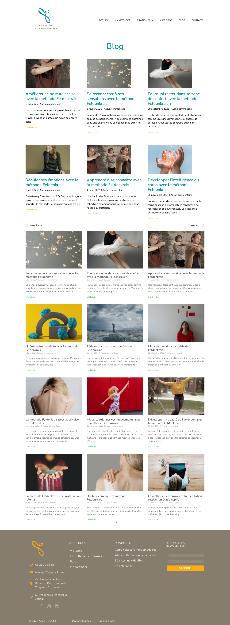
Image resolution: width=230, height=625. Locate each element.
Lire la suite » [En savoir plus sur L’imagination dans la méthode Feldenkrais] (153, 370)
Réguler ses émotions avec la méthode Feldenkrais (52, 182)
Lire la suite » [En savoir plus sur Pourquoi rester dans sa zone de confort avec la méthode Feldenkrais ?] (153, 132)
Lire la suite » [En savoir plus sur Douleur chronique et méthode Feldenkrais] (92, 520)
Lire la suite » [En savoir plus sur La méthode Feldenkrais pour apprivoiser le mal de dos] (31, 446)
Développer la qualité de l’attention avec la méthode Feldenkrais (175, 421)
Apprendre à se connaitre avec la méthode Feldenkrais (114, 182)
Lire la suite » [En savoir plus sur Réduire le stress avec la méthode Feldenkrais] (92, 370)
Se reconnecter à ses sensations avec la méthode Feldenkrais (112, 98)
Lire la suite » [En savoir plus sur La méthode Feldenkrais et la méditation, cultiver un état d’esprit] (153, 520)
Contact (197, 20)
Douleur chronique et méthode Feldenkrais (107, 497)
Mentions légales (81, 621)
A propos (166, 20)
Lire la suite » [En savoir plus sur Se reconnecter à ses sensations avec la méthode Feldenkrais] (92, 132)
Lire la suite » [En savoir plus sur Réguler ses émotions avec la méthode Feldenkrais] (31, 209)
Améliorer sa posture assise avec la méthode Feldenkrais (51, 96)
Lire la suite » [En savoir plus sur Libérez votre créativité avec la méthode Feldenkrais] (31, 370)
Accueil (104, 20)
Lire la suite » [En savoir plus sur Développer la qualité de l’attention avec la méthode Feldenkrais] (153, 446)
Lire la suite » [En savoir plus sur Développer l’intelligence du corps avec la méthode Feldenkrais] (153, 218)
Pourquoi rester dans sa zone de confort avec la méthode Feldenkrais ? (174, 98)
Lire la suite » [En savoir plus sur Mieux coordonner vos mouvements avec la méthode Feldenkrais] (92, 446)
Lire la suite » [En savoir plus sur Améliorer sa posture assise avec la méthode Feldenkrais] (31, 127)
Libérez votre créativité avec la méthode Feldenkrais (52, 348)
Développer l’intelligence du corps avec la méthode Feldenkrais (173, 184)
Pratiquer (145, 20)
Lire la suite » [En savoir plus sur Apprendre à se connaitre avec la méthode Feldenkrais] (92, 213)
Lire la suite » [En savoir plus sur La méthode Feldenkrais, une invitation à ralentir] (31, 520)
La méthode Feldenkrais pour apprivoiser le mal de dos (53, 421)
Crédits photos (106, 621)
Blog (182, 20)
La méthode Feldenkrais (86, 556)
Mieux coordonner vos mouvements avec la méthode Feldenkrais (113, 421)
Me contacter (78, 567)
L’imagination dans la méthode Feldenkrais (168, 348)
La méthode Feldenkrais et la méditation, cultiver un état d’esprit (175, 497)
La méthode (122, 20)
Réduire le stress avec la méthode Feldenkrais (109, 348)
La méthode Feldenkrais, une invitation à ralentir (52, 497)
